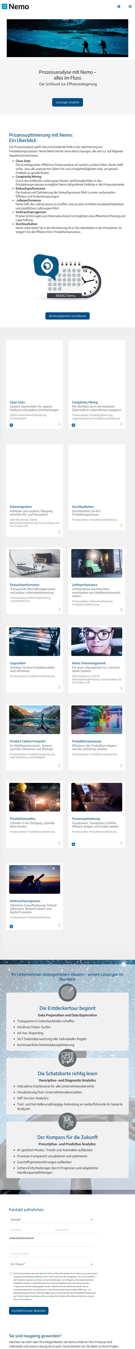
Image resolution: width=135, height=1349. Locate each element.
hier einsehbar (36, 1233)
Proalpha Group (79, 1226)
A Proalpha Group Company (67, 1333)
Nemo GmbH (47, 1226)
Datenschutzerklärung (23, 1252)
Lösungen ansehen (67, 102)
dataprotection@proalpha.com (36, 1249)
